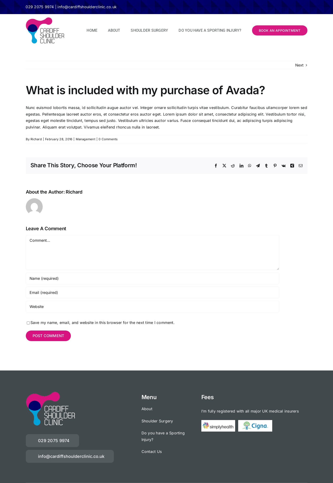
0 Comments (108, 139)
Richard (36, 139)
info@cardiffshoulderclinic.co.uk (87, 6)
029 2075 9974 (40, 6)
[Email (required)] (152, 292)
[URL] (152, 306)
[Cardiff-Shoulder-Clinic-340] (45, 19)
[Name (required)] (152, 278)
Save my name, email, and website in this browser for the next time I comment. (103, 322)
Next (299, 65)
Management (85, 139)
